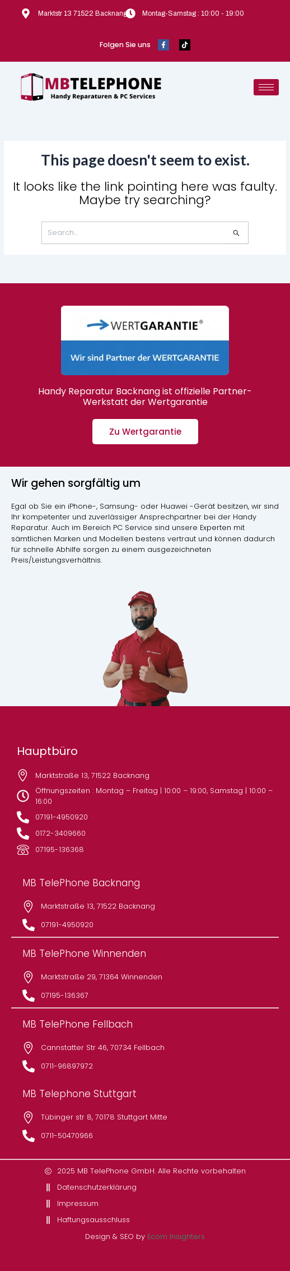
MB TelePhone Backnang (81, 883)
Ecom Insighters (176, 1236)
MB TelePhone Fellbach (77, 1024)
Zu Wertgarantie (145, 432)
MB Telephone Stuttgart (79, 1093)
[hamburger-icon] (266, 87)
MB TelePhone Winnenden (84, 953)
